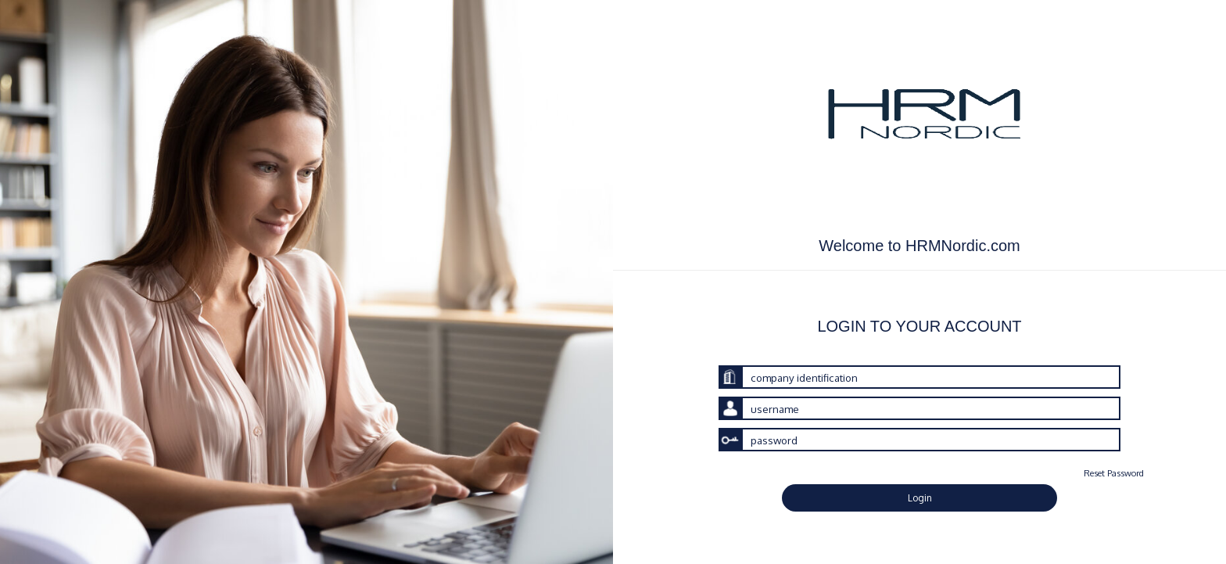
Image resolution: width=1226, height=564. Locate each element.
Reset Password (1114, 473)
